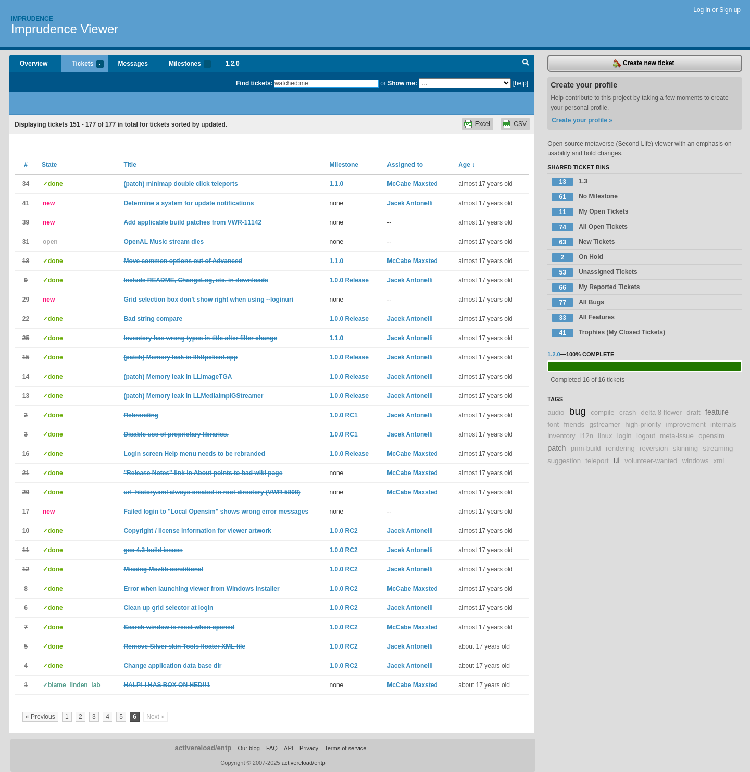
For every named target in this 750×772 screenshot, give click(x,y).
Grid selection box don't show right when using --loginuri (208, 299)
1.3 (570, 182)
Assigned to (405, 164)
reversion (654, 448)
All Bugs (578, 302)
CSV (520, 124)
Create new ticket (643, 63)
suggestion (564, 461)
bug (577, 411)
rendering (620, 448)
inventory (561, 436)
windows (695, 461)
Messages (133, 63)
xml (719, 461)
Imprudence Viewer (64, 29)
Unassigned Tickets (595, 272)
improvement (685, 424)
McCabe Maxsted (412, 184)
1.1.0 (337, 184)
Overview (33, 63)
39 (25, 222)
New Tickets (583, 242)
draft (693, 412)
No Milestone (585, 197)
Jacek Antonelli (410, 203)
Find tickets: (254, 83)
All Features (583, 318)
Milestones (184, 64)
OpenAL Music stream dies (163, 241)
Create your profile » (582, 120)
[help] (520, 83)
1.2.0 (233, 63)
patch (556, 448)
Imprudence (32, 18)
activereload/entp (203, 748)
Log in (701, 10)
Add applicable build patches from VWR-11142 (192, 222)
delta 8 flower (661, 412)
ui (617, 460)
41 (25, 203)
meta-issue (677, 436)
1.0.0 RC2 (344, 530)
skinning (685, 448)
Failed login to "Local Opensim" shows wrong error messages (215, 511)
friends (574, 424)
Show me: (402, 83)
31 (25, 241)
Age (466, 164)
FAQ (272, 748)
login (624, 436)
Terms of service (345, 748)
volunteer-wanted (650, 461)
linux (605, 436)
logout (645, 436)
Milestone (344, 164)
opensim (711, 436)
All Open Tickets (590, 227)
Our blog (248, 748)
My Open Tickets (590, 212)
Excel (482, 124)
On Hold (577, 257)
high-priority (643, 424)
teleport (596, 461)
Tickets (82, 64)
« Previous (40, 716)
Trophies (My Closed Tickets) (608, 333)
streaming (718, 448)
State (49, 164)
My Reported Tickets (596, 287)
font (553, 424)
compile (602, 412)
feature (717, 412)
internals (723, 424)
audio (555, 412)
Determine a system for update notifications (188, 203)
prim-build (586, 448)
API (288, 748)
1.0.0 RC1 (344, 415)
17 (25, 511)
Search (525, 63)
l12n (586, 436)
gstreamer (604, 424)
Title (129, 164)
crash (627, 412)
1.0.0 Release (349, 280)
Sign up (730, 10)
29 (25, 299)
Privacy (308, 748)
